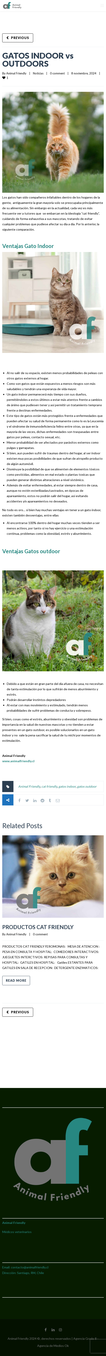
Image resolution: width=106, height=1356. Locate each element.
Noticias (38, 73)
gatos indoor (67, 786)
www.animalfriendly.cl (18, 761)
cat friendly (49, 786)
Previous (20, 38)
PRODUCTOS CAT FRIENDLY (38, 927)
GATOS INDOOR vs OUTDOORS (38, 59)
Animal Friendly (16, 73)
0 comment (57, 73)
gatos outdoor (87, 786)
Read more (16, 980)
